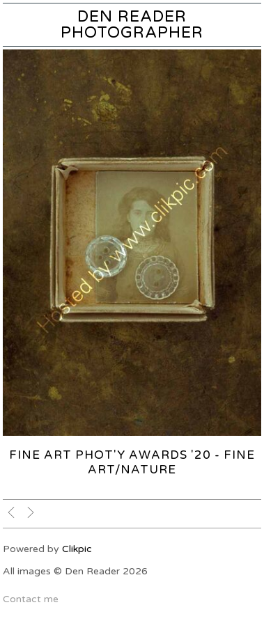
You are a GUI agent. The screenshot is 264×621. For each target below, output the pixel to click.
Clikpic (77, 549)
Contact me (31, 599)
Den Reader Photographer (132, 24)
